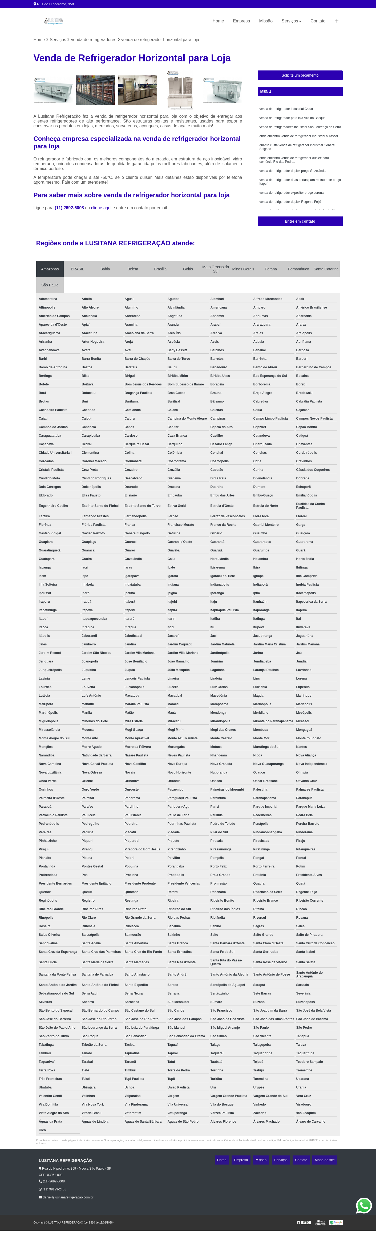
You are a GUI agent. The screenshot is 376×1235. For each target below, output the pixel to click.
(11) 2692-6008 (70, 209)
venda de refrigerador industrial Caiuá (286, 111)
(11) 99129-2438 (52, 1191)
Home (218, 21)
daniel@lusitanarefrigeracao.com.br (66, 1199)
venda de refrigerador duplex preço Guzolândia (293, 179)
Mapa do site (327, 1161)
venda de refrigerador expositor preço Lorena (292, 203)
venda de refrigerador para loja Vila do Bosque (293, 121)
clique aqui (101, 209)
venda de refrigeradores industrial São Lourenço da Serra (300, 131)
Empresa (241, 21)
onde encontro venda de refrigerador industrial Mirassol (299, 141)
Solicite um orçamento (300, 76)
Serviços (290, 21)
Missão (266, 21)
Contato (317, 21)
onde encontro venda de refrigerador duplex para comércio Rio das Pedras (294, 167)
